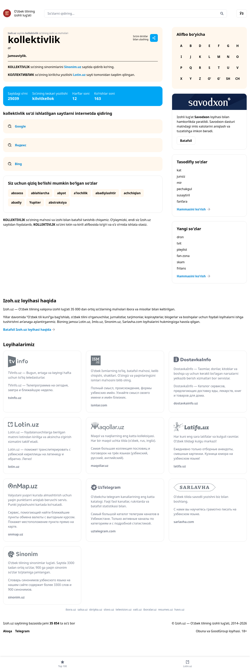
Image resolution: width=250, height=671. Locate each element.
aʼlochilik (81, 193)
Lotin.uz (79, 75)
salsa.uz (83, 609)
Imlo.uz (97, 322)
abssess (17, 193)
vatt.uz (137, 609)
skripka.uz (95, 609)
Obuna (201, 631)
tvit (179, 243)
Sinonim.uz (72, 67)
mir (179, 183)
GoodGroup (219, 631)
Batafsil (186, 140)
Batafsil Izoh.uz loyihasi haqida (29, 329)
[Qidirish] (222, 13)
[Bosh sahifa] (19, 13)
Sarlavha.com (132, 322)
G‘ (218, 78)
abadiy (16, 202)
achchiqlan (132, 193)
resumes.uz (165, 609)
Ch (237, 78)
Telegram (22, 631)
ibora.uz (71, 609)
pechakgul (184, 189)
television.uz (123, 609)
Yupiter (35, 202)
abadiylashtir (106, 193)
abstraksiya (58, 202)
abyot (61, 193)
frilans (181, 268)
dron (180, 237)
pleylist (182, 249)
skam (181, 262)
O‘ (209, 78)
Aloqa (7, 631)
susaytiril (183, 195)
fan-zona (183, 256)
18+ (244, 631)
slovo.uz (109, 609)
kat (179, 170)
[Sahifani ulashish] (154, 38)
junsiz (181, 176)
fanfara (182, 201)
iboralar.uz (150, 609)
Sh (228, 78)
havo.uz (179, 609)
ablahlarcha (40, 193)
